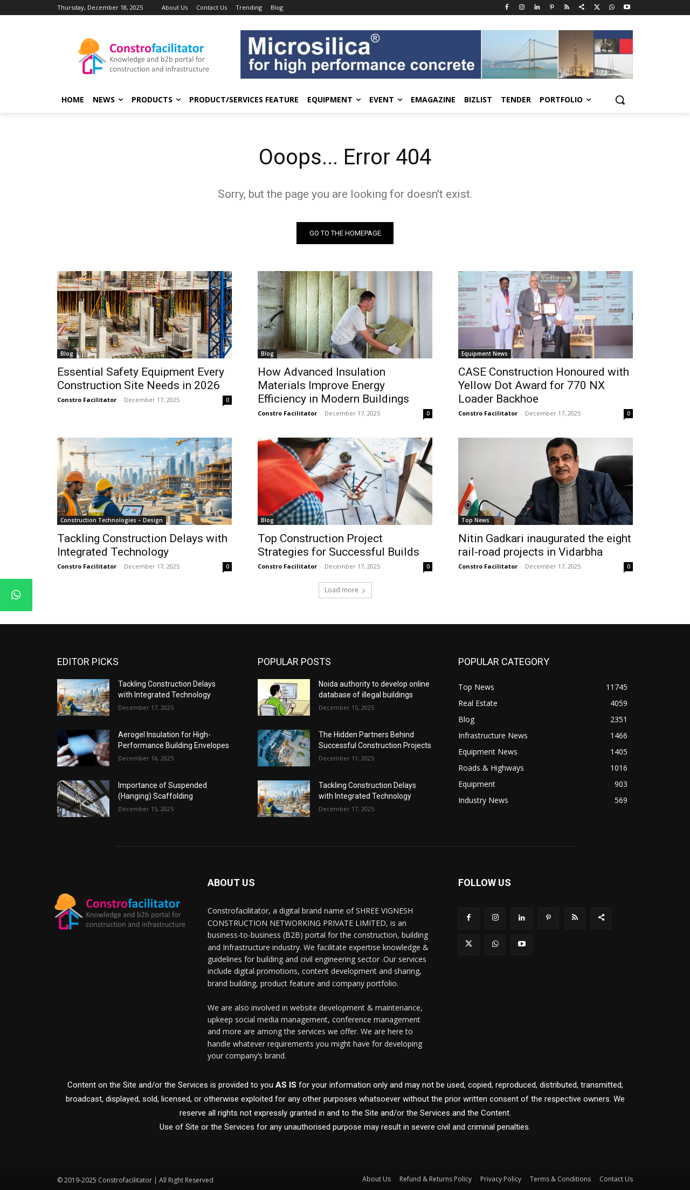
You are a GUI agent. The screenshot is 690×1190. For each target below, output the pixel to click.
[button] (620, 100)
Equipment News (484, 353)
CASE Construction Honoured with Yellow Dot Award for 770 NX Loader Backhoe (543, 385)
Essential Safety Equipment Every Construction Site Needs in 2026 (140, 378)
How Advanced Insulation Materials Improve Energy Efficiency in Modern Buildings (333, 385)
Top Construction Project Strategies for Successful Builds (338, 545)
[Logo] (143, 56)
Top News (475, 520)
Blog (66, 353)
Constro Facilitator (86, 400)
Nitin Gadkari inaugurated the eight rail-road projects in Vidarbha (544, 545)
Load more (345, 589)
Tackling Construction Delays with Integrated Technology (142, 545)
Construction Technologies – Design (111, 520)
